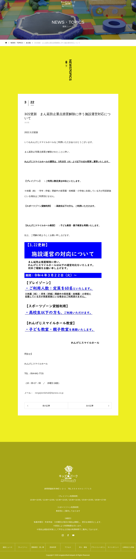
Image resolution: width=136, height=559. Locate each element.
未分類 (26, 122)
